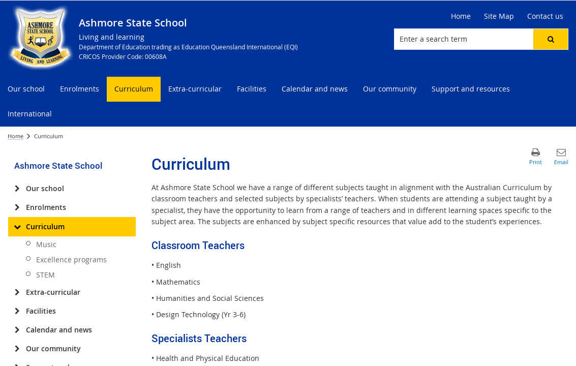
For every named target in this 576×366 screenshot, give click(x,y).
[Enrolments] (17, 207)
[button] (550, 39)
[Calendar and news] (17, 330)
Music (46, 244)
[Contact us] (545, 16)
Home (15, 136)
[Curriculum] (17, 226)
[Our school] (17, 188)
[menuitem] (26, 89)
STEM (45, 275)
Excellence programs (71, 259)
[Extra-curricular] (17, 292)
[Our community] (17, 349)
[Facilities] (17, 311)
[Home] (461, 16)
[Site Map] (499, 16)
